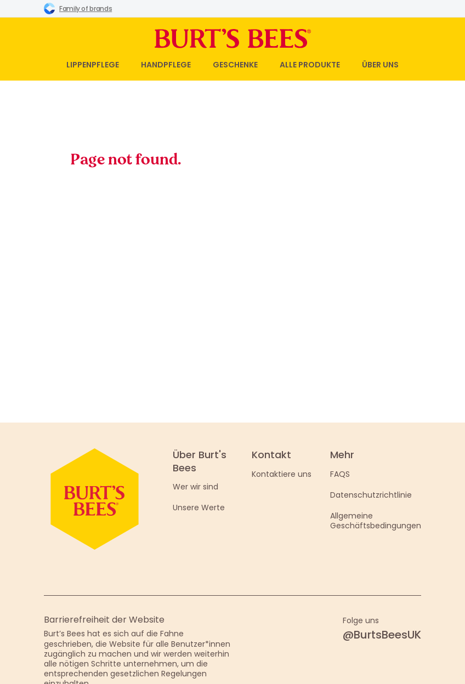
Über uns (380, 64)
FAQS (340, 474)
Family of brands (78, 8)
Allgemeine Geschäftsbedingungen (375, 520)
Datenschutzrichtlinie (371, 494)
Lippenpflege (92, 64)
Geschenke (235, 64)
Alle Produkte (310, 64)
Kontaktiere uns (281, 474)
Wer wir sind (195, 486)
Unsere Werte (199, 507)
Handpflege (166, 64)
